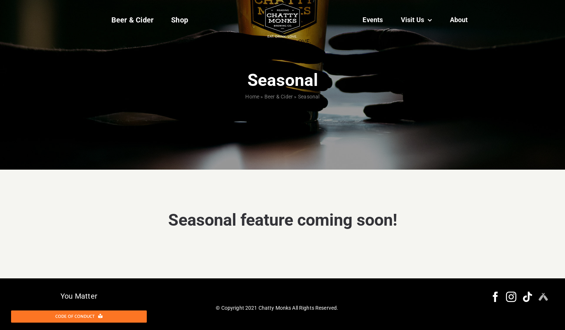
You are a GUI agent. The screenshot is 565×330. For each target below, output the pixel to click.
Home (252, 97)
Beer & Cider (278, 97)
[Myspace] (543, 297)
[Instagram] (511, 297)
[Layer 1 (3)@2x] (282, 5)
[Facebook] (495, 297)
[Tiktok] (527, 297)
